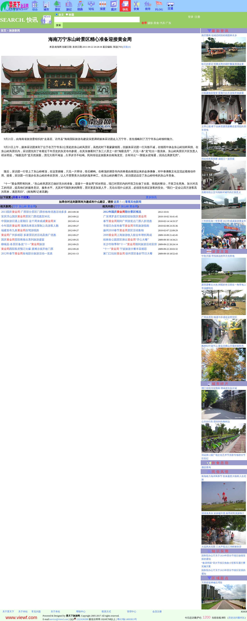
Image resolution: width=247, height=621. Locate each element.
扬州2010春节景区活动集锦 (123, 230)
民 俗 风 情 (220, 472)
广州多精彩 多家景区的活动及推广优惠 (28, 235)
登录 (190, 16)
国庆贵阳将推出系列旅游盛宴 (22, 239)
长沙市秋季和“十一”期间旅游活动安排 (130, 244)
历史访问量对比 (236, 617)
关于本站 (23, 611)
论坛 (91, 7)
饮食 (136, 7)
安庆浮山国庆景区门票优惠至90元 (25, 216)
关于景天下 (8, 611)
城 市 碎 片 (220, 384)
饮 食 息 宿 (220, 463)
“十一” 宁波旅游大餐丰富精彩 (125, 248)
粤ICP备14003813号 (127, 619)
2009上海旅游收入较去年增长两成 (127, 235)
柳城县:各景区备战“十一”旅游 (23, 244)
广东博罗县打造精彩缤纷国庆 (124, 216)
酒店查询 (206, 467)
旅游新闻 (14, 30)
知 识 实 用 (220, 551)
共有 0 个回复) (21, 197)
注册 (197, 16)
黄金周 (31, 206)
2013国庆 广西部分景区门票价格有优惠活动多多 (34, 211)
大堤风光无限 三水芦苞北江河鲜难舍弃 (221, 546)
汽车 (162, 23)
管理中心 (131, 611)
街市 (148, 7)
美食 (156, 23)
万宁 (15, 206)
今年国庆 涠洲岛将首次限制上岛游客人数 (30, 225)
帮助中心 (80, 611)
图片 (114, 8)
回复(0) (127, 47)
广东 (168, 23)
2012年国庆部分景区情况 (122, 211)
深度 (103, 7)
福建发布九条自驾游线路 (20, 230)
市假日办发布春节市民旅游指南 (126, 225)
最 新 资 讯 (220, 31)
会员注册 (157, 611)
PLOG (159, 8)
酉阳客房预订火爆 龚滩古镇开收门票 (27, 248)
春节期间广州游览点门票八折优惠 (127, 221)
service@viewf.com (59, 619)
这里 (116, 201)
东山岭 (23, 206)
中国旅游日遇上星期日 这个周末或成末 (28, 221)
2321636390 (81, 619)
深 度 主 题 (220, 251)
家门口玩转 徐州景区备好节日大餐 (128, 253)
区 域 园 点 (220, 578)
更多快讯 (151, 197)
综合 (35, 8)
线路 (80, 8)
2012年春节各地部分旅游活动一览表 (26, 253)
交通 (170, 7)
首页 (3, 30)
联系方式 (106, 611)
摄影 (150, 23)
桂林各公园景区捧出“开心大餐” (126, 239)
